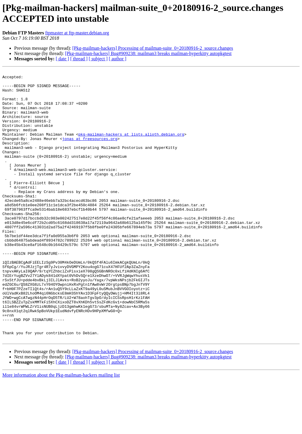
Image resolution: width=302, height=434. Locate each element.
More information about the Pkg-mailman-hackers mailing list (61, 428)
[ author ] (118, 58)
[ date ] (62, 58)
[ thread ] (79, 58)
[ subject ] (98, 58)
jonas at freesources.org (89, 152)
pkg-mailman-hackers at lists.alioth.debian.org (131, 147)
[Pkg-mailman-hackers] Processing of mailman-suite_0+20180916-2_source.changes (152, 48)
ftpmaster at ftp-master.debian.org (77, 32)
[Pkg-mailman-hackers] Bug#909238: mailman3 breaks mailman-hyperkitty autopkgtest (148, 53)
